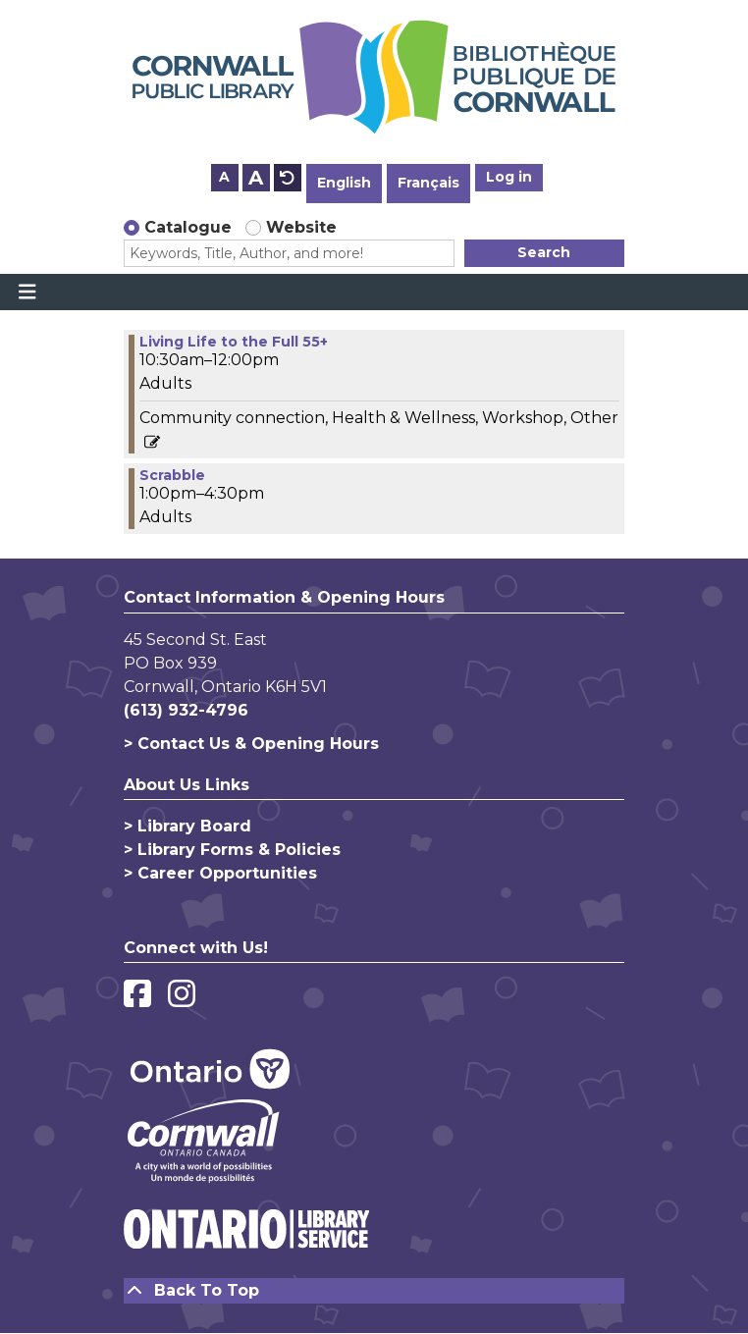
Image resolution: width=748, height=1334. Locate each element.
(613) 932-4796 (186, 710)
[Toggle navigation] (27, 292)
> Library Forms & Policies (232, 849)
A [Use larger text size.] (255, 177)
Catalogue (188, 227)
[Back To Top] (374, 1291)
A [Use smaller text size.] (224, 177)
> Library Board (187, 826)
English (344, 182)
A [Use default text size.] (287, 177)
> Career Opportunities (220, 873)
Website (301, 227)
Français (428, 182)
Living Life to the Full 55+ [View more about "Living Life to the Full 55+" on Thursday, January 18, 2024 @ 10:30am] (233, 341)
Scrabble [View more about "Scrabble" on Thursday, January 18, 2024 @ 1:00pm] (172, 475)
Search (543, 252)
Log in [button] (509, 177)
